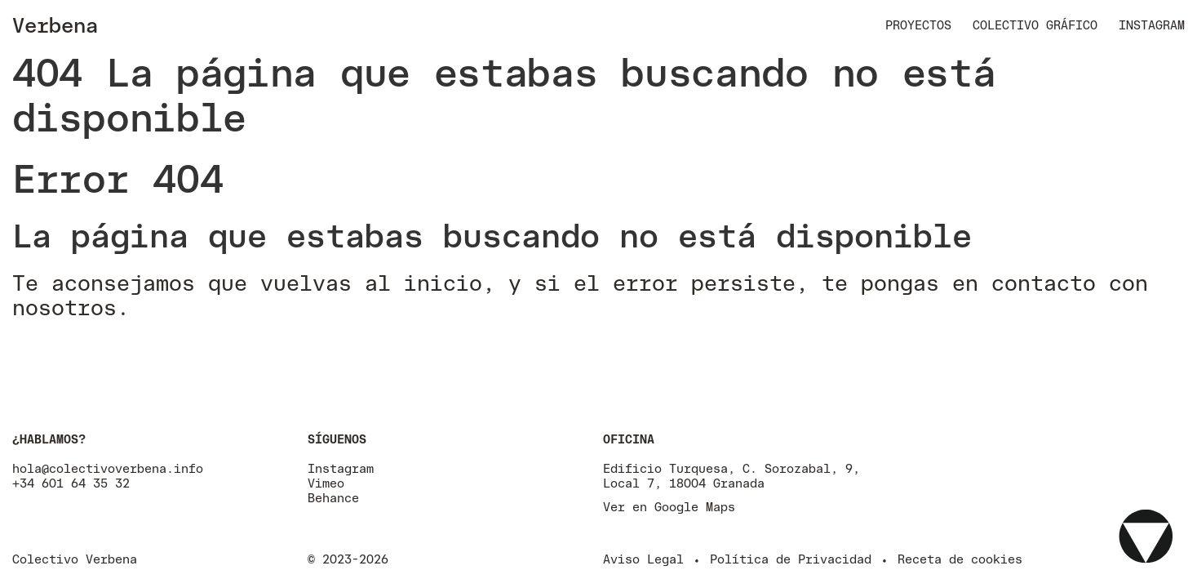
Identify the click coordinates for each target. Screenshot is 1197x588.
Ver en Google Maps (669, 507)
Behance (333, 498)
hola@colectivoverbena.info (107, 468)
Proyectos (918, 25)
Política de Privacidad (790, 559)
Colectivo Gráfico (1035, 25)
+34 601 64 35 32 (71, 483)
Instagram (1152, 25)
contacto (1043, 282)
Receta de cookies (960, 559)
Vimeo (326, 483)
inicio (443, 282)
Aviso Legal (643, 559)
